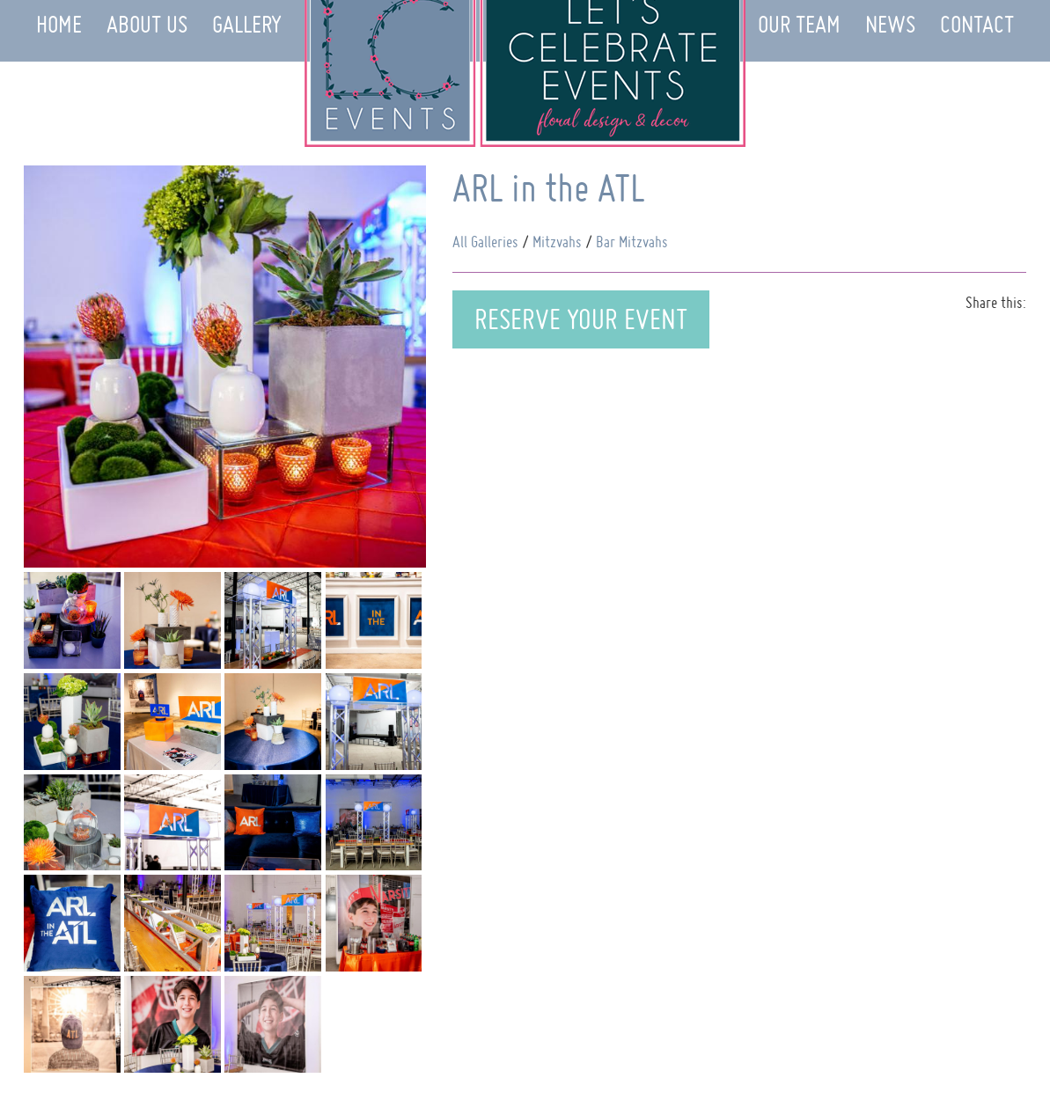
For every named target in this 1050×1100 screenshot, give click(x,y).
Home (59, 24)
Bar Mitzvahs (632, 241)
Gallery (247, 24)
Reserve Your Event (580, 319)
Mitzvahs (557, 241)
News (890, 24)
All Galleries (485, 241)
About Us (146, 24)
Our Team (799, 24)
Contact (977, 24)
